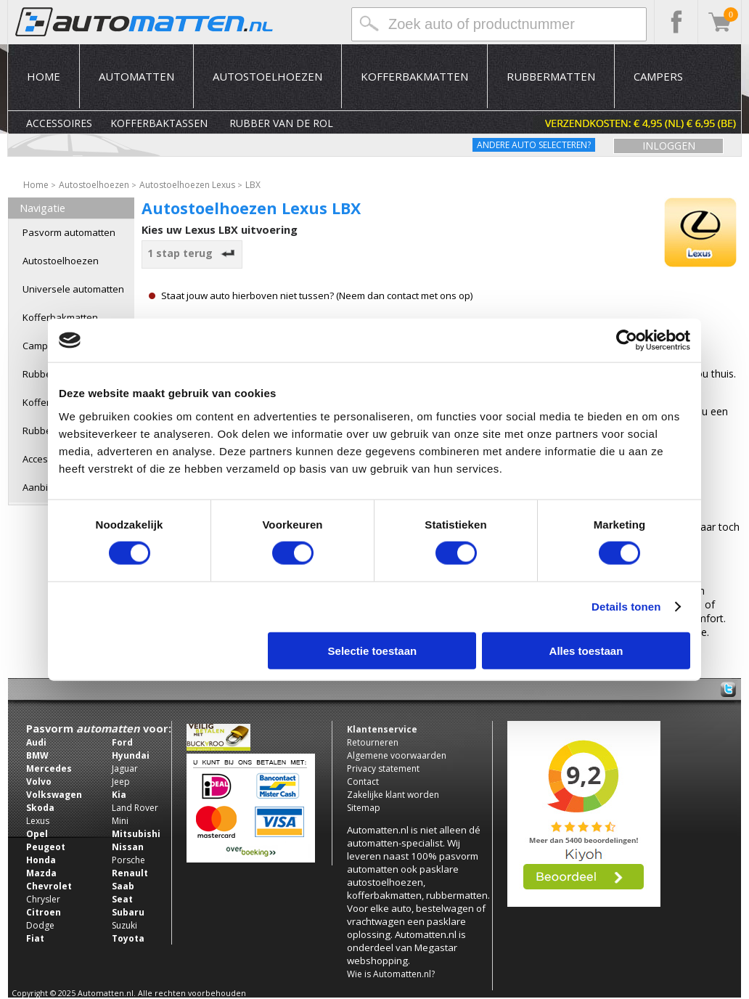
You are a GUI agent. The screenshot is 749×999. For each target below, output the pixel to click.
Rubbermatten (551, 76)
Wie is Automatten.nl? (391, 974)
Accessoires (59, 123)
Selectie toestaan (372, 650)
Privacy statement (383, 768)
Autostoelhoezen (267, 76)
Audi (36, 742)
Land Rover (135, 808)
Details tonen (626, 606)
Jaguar (125, 768)
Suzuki (124, 925)
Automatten (136, 76)
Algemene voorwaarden (396, 755)
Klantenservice (382, 729)
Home (43, 76)
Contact (363, 781)
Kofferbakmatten (414, 76)
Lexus (37, 821)
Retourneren (372, 742)
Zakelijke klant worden (393, 794)
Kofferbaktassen (159, 123)
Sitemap (363, 808)
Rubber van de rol (281, 123)
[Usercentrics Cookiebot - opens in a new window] (626, 340)
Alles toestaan (586, 650)
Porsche (128, 860)
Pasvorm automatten (68, 232)
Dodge (40, 925)
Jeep (121, 781)
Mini (120, 821)
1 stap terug (192, 253)
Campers (658, 76)
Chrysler (43, 899)
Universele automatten (73, 288)
